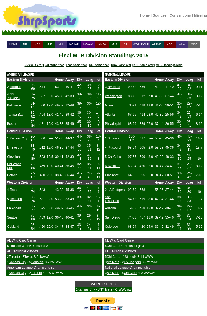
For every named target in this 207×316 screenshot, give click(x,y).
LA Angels (14, 208)
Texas (14, 190)
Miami (109, 105)
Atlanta (110, 114)
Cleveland (14, 157)
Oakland (13, 227)
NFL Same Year (99, 65)
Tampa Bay (15, 114)
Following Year (54, 65)
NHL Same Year (143, 65)
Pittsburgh (114, 147)
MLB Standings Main (169, 65)
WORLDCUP (141, 44)
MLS (114, 44)
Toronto (15, 87)
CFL (126, 44)
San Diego (112, 217)
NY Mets (113, 87)
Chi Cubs (114, 157)
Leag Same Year (76, 65)
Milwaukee (112, 166)
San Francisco (112, 199)
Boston (12, 124)
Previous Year (34, 65)
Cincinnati (112, 175)
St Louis (113, 138)
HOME (13, 44)
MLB (49, 44)
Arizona (110, 208)
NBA (37, 44)
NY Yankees (13, 96)
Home (145, 15)
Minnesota (14, 147)
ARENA (156, 44)
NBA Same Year (121, 65)
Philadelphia (113, 124)
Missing (200, 15)
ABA (169, 44)
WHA (182, 44)
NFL (25, 44)
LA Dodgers (116, 190)
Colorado (111, 227)
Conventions (180, 15)
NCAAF (74, 44)
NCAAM (88, 44)
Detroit (12, 175)
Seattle (12, 217)
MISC (194, 44)
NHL (61, 44)
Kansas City (18, 138)
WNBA (102, 44)
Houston (16, 199)
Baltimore (14, 105)
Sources (160, 15)
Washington (113, 96)
